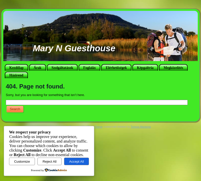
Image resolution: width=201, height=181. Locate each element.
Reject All (49, 161)
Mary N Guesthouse (74, 48)
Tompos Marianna (140, 126)
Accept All (76, 161)
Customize (22, 161)
